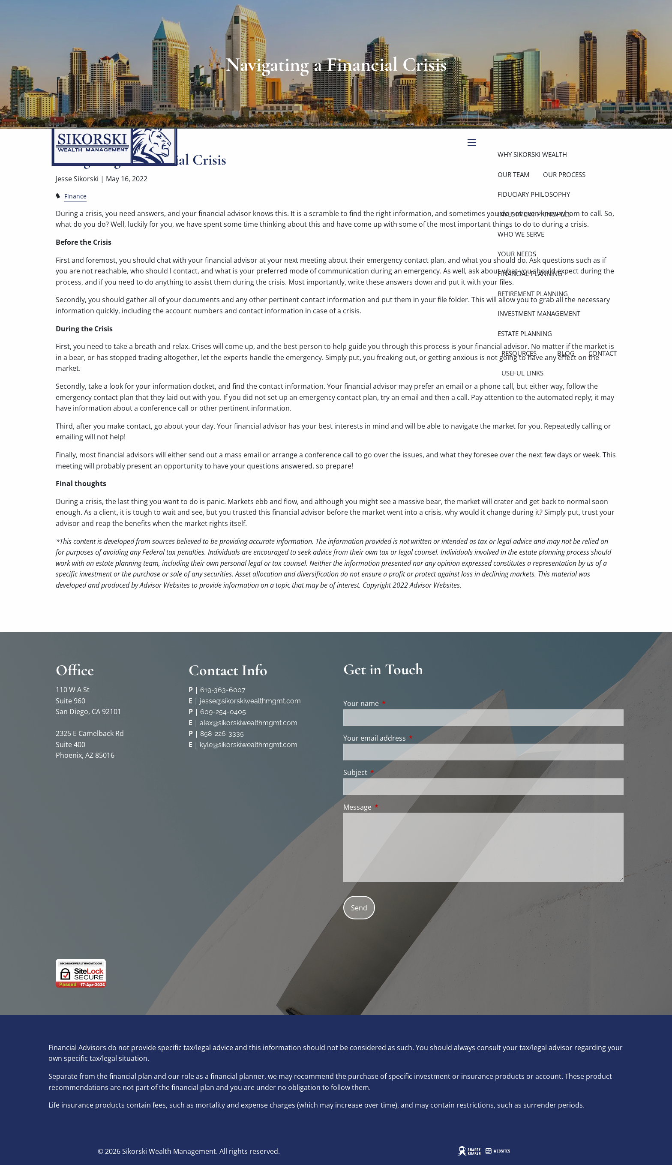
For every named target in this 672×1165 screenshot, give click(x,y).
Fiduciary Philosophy (534, 194)
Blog (566, 353)
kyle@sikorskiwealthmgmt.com (248, 745)
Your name (395, 703)
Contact (602, 353)
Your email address (409, 738)
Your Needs (517, 253)
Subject (389, 772)
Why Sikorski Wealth (532, 154)
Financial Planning (530, 273)
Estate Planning (525, 333)
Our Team (513, 174)
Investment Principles (534, 214)
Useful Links (522, 373)
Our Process (564, 174)
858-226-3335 (222, 734)
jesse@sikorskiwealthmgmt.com (250, 701)
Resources (519, 353)
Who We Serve (521, 234)
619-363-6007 (223, 690)
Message (392, 807)
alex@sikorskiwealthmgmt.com (248, 723)
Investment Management (539, 313)
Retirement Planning (533, 293)
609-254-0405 (223, 712)
